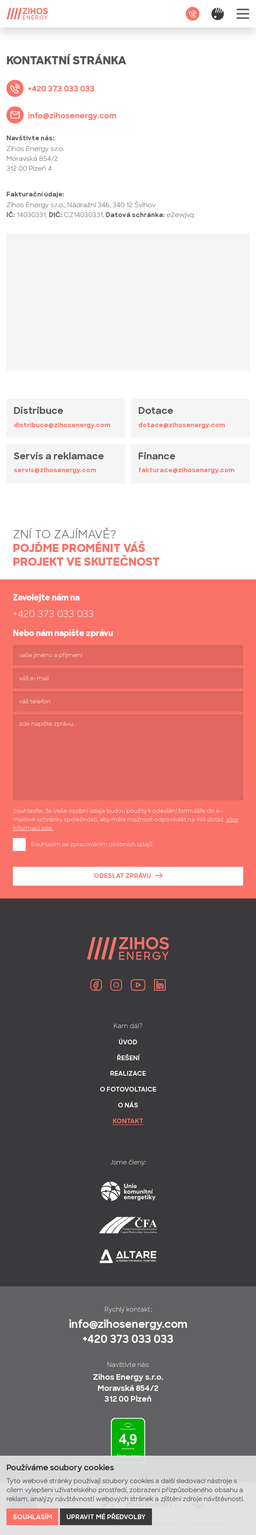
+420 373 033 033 (53, 614)
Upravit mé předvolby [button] (106, 1517)
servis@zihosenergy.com (55, 470)
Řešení (128, 1059)
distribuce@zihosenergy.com (62, 425)
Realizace (128, 1074)
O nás (128, 1106)
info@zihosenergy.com (128, 1325)
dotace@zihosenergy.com (181, 425)
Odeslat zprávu (122, 876)
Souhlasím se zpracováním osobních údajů (91, 844)
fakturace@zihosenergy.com (186, 470)
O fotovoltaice (128, 1090)
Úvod (128, 1043)
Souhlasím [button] (32, 1517)
